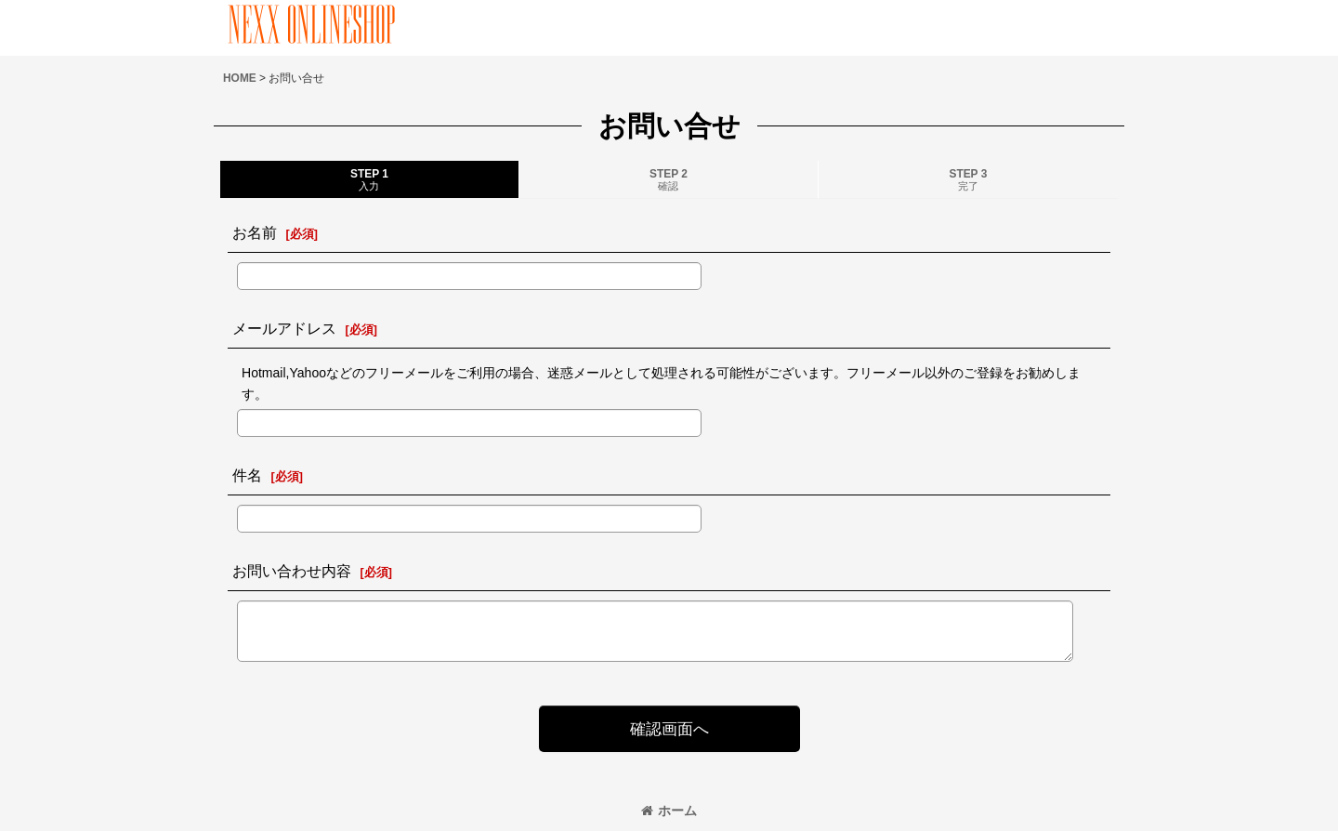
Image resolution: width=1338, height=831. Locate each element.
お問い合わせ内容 (291, 570)
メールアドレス (284, 328)
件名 (247, 475)
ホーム (669, 810)
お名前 (254, 232)
